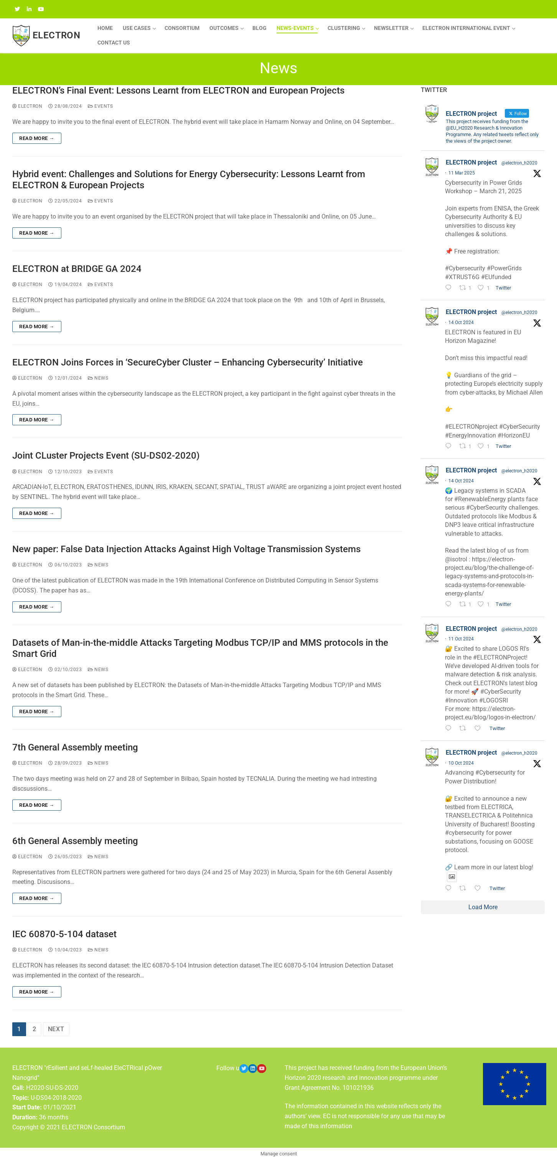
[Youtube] (261, 1068)
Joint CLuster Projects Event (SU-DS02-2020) (105, 455)
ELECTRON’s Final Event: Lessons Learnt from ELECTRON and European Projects (178, 90)
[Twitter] (17, 9)
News (98, 378)
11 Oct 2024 (461, 639)
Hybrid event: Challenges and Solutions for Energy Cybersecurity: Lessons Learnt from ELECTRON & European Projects (188, 180)
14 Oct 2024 (461, 322)
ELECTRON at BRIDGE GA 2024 (77, 268)
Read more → (36, 138)
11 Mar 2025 (461, 173)
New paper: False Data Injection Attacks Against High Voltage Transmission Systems (186, 549)
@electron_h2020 (519, 163)
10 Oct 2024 (461, 763)
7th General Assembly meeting (75, 747)
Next (56, 1029)
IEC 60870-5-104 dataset (64, 934)
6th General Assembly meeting (75, 841)
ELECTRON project (471, 162)
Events (100, 106)
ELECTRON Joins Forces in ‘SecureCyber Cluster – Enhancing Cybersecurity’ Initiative (187, 362)
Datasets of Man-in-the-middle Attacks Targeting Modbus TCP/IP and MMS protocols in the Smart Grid (200, 648)
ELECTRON (56, 35)
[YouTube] (41, 9)
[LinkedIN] (29, 9)
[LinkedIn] (252, 1068)
